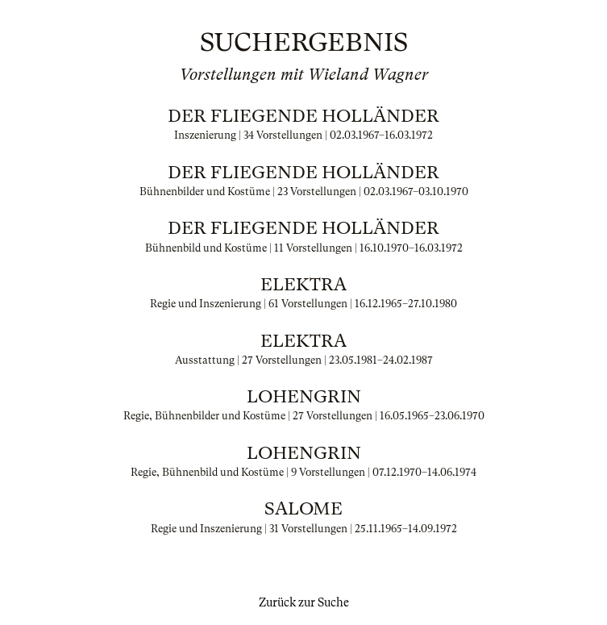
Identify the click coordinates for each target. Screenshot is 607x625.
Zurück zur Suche (304, 602)
